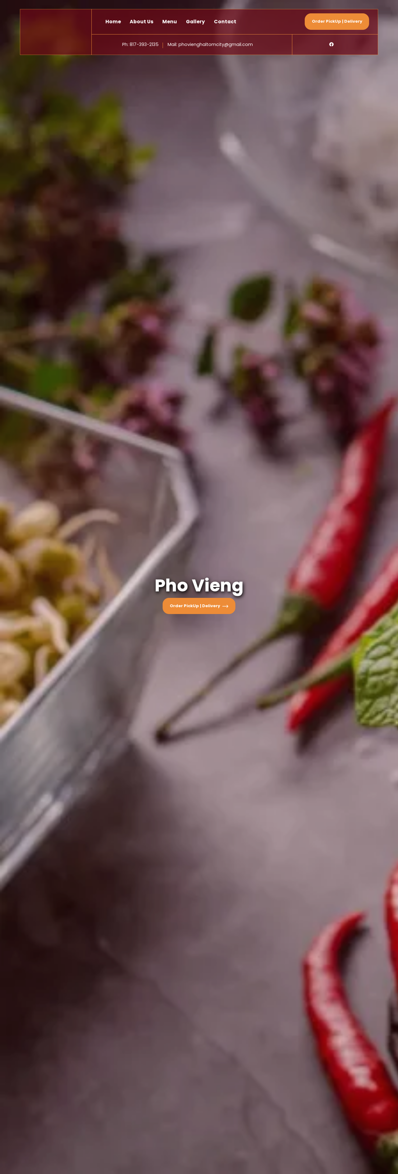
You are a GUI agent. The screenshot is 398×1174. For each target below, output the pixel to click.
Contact (225, 22)
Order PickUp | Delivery (199, 606)
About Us (141, 22)
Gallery (195, 22)
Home (113, 22)
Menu (169, 22)
